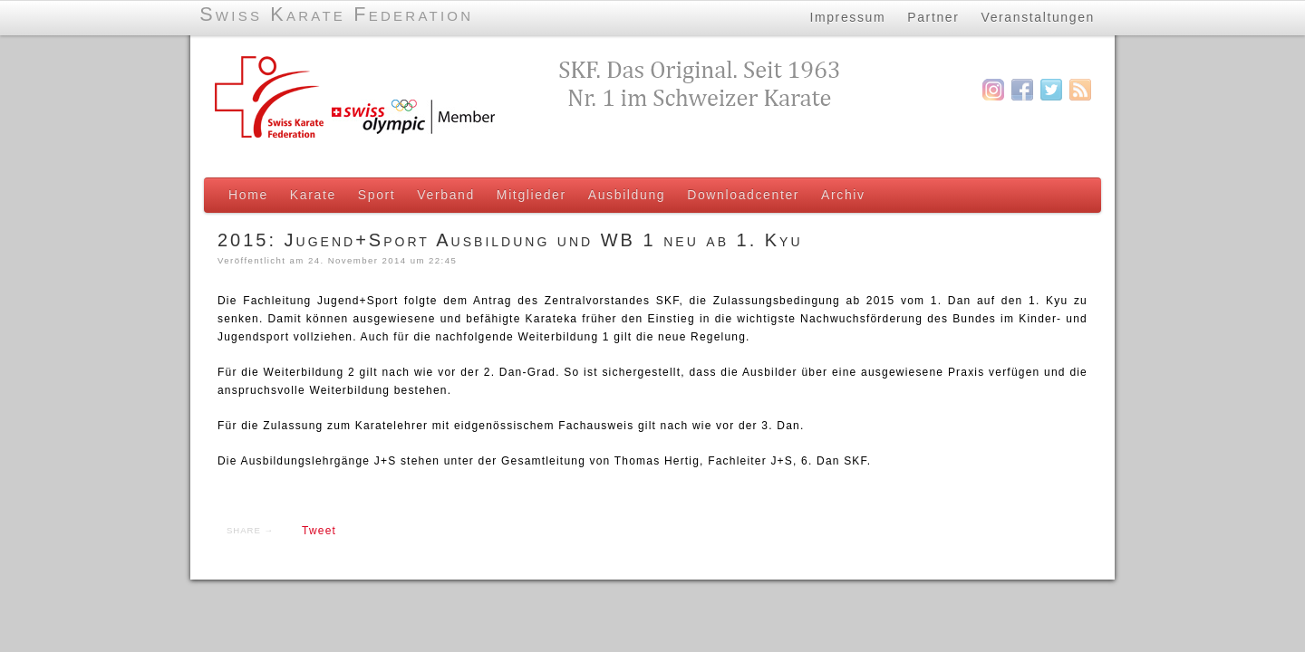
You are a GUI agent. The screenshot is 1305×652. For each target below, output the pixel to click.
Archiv (843, 194)
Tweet (319, 530)
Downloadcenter (743, 194)
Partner (933, 17)
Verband (446, 194)
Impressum (847, 17)
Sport (377, 194)
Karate (313, 194)
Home (248, 194)
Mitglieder (531, 194)
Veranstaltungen (1038, 17)
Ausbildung (626, 194)
